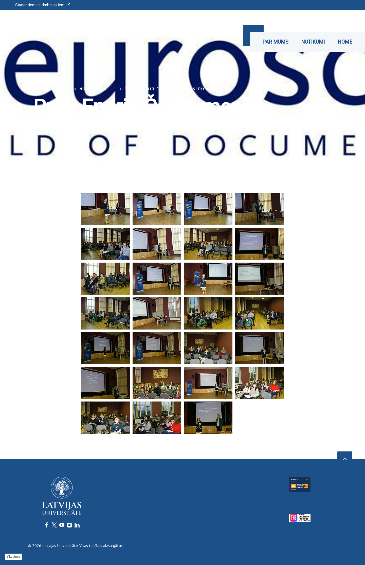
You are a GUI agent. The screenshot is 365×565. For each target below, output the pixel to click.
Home (345, 42)
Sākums (62, 89)
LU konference (288, 20)
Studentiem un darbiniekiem (42, 5)
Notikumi (313, 42)
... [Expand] (113, 89)
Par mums (275, 42)
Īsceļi (332, 21)
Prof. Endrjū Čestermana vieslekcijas (170, 89)
